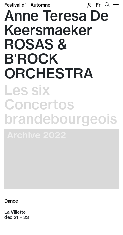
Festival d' (27, 5)
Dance (11, 201)
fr (98, 5)
